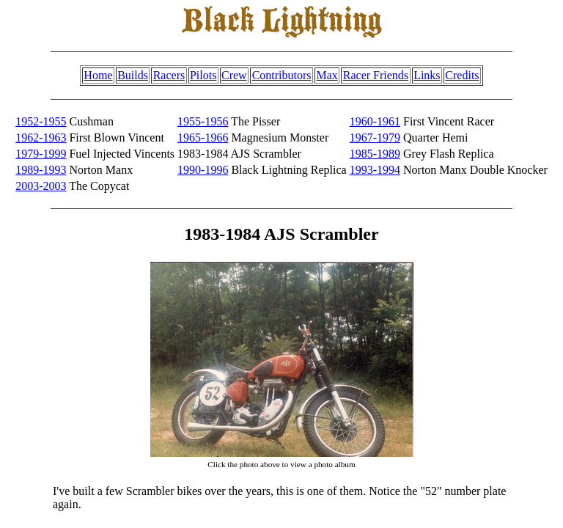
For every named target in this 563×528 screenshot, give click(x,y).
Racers (169, 75)
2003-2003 (40, 186)
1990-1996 (202, 170)
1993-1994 (375, 170)
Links (426, 75)
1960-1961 (375, 121)
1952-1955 (40, 121)
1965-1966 (202, 137)
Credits (462, 75)
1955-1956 (202, 121)
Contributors (282, 75)
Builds (132, 75)
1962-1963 (40, 137)
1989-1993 (40, 170)
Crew (234, 75)
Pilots (203, 75)
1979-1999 (40, 153)
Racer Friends (375, 75)
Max (326, 75)
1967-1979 (375, 137)
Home (98, 75)
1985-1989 (375, 153)
